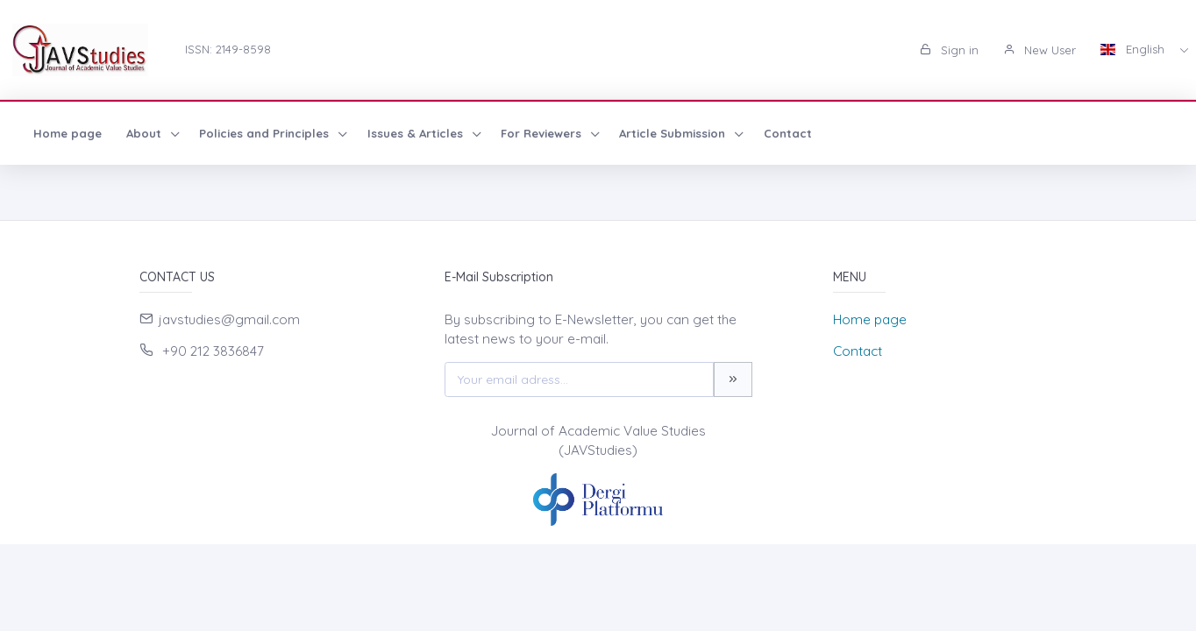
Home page (67, 133)
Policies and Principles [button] (265, 133)
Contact (788, 133)
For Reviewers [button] (543, 133)
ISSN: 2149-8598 (228, 49)
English (1134, 49)
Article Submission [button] (674, 133)
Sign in (949, 50)
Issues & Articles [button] (416, 133)
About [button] (145, 133)
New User (1039, 50)
